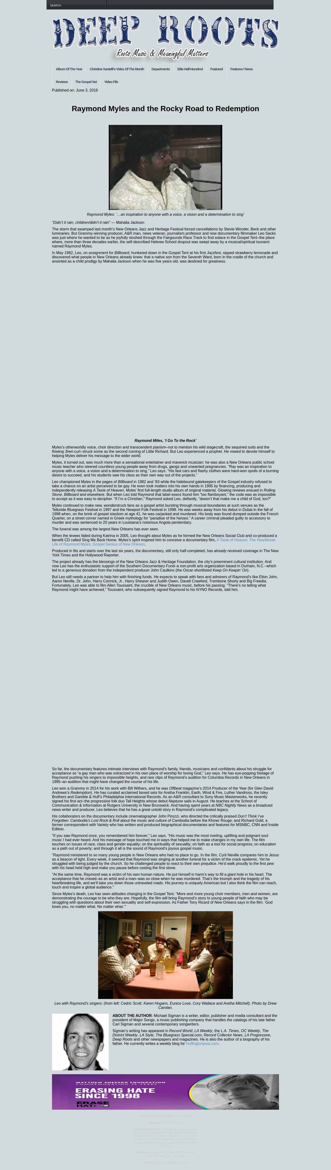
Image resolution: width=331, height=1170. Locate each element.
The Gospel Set (86, 82)
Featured (216, 69)
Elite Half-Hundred (190, 69)
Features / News (241, 69)
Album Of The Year (69, 69)
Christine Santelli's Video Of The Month (117, 69)
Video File (111, 82)
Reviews (62, 82)
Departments (161, 69)
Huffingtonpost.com (202, 1044)
